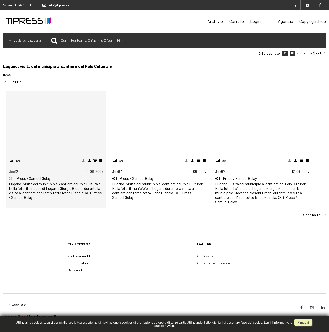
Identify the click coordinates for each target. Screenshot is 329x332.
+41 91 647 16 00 (20, 5)
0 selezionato (269, 53)
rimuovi (303, 322)
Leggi (267, 322)
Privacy (207, 256)
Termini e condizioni (216, 263)
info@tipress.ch (60, 5)
